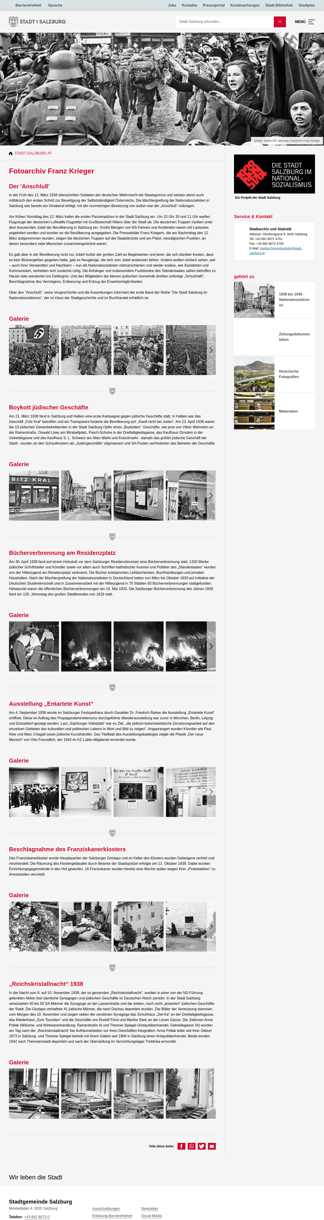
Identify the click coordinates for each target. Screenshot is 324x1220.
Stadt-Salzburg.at (33, 153)
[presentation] (211, 351)
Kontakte (189, 5)
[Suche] (225, 21)
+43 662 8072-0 (37, 1217)
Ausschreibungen (106, 1209)
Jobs (172, 5)
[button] (181, 1146)
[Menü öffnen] (305, 21)
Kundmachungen (245, 5)
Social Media (151, 1216)
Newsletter (149, 1209)
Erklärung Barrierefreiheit (112, 1216)
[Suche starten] (280, 21)
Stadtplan (307, 5)
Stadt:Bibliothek (279, 5)
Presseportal (214, 5)
